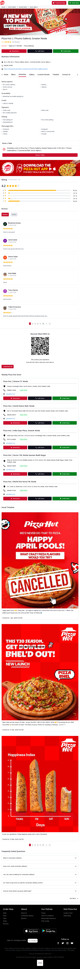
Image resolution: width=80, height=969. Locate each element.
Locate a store (68, 913)
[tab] (6, 74)
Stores (3, 7)
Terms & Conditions (47, 916)
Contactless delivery (27, 916)
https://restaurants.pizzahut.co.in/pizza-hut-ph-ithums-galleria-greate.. (26, 69)
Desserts (6, 924)
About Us (24, 913)
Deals (5, 913)
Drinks (5, 921)
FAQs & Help (45, 921)
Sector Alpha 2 (34, 7)
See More (74, 898)
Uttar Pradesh (12, 7)
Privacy (43, 913)
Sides (4, 918)
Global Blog (67, 916)
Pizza (4, 916)
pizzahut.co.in (10, 394)
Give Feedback (33, 941)
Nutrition (24, 918)
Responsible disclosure (48, 918)
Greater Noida (23, 7)
